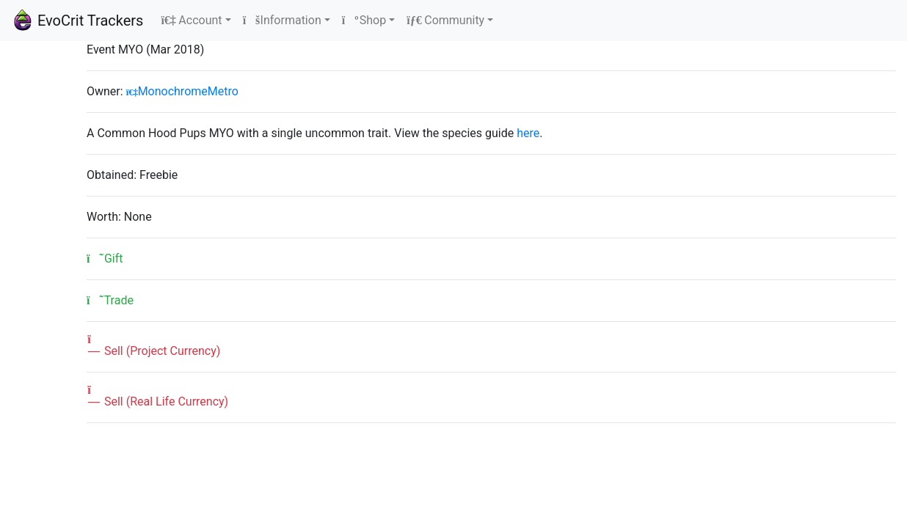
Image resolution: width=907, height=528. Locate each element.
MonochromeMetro (182, 91)
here (528, 133)
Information (282, 20)
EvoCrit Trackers (77, 21)
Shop (364, 20)
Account (191, 20)
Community (445, 20)
